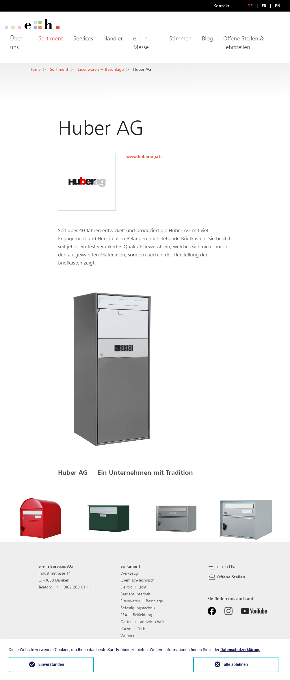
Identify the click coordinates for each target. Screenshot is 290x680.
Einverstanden (51, 664)
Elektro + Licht (133, 587)
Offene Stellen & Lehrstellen (243, 43)
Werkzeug (129, 573)
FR (264, 5)
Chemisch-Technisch (137, 580)
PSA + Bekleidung (136, 614)
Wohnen (127, 635)
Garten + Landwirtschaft (142, 621)
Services (83, 38)
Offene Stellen (226, 577)
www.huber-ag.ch (144, 156)
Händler (113, 38)
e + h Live (222, 567)
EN (277, 5)
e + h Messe (141, 43)
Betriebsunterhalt (135, 594)
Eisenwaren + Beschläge (101, 69)
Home (34, 69)
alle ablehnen (236, 664)
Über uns (16, 43)
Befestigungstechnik (137, 608)
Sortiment (50, 38)
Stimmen (180, 38)
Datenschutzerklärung (240, 649)
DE (250, 5)
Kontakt (221, 5)
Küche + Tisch (132, 628)
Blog (207, 38)
